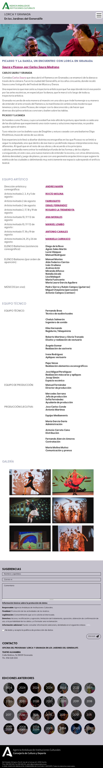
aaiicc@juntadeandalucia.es (37, 764)
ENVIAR (91, 636)
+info (88, 625)
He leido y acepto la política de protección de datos (27, 630)
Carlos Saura (19, 78)
